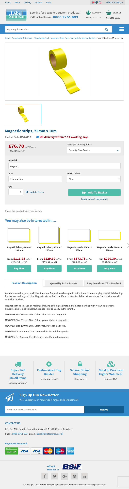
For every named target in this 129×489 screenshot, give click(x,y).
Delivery (27, 2)
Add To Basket (94, 192)
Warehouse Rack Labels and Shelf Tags (51, 38)
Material (12, 160)
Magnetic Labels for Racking (83, 38)
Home (7, 2)
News (48, 2)
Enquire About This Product (104, 283)
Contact (38, 2)
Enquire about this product (94, 198)
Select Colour (74, 173)
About (17, 2)
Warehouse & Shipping (22, 38)
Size (10, 173)
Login (89, 18)
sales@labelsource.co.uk (49, 433)
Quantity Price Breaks (94, 150)
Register (97, 18)
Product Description (24, 283)
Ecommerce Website (78, 484)
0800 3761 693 (65, 17)
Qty (10, 186)
